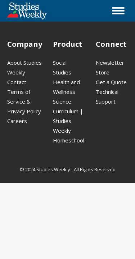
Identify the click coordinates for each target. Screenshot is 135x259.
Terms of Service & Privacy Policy (24, 101)
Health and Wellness (66, 86)
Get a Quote (111, 82)
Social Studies (62, 67)
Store (102, 72)
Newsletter (110, 62)
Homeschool (68, 140)
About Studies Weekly (24, 67)
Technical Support (107, 96)
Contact (16, 82)
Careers (17, 120)
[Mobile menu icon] (118, 11)
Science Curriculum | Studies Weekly (68, 116)
